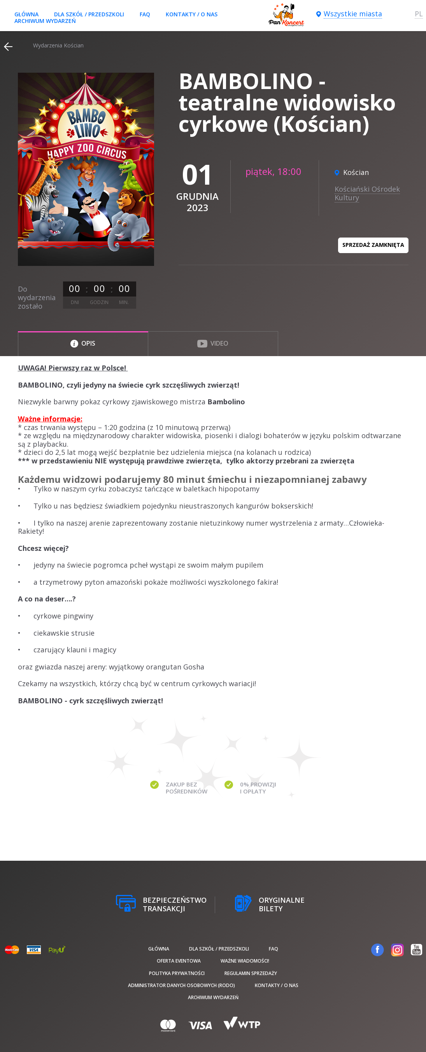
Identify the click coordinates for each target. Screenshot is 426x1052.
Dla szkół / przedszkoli (89, 14)
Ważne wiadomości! (245, 961)
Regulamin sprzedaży (250, 973)
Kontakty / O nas (191, 14)
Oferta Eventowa (179, 961)
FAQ (145, 14)
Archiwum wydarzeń (45, 20)
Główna (26, 14)
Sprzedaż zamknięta (373, 244)
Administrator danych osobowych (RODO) (181, 985)
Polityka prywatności (177, 973)
